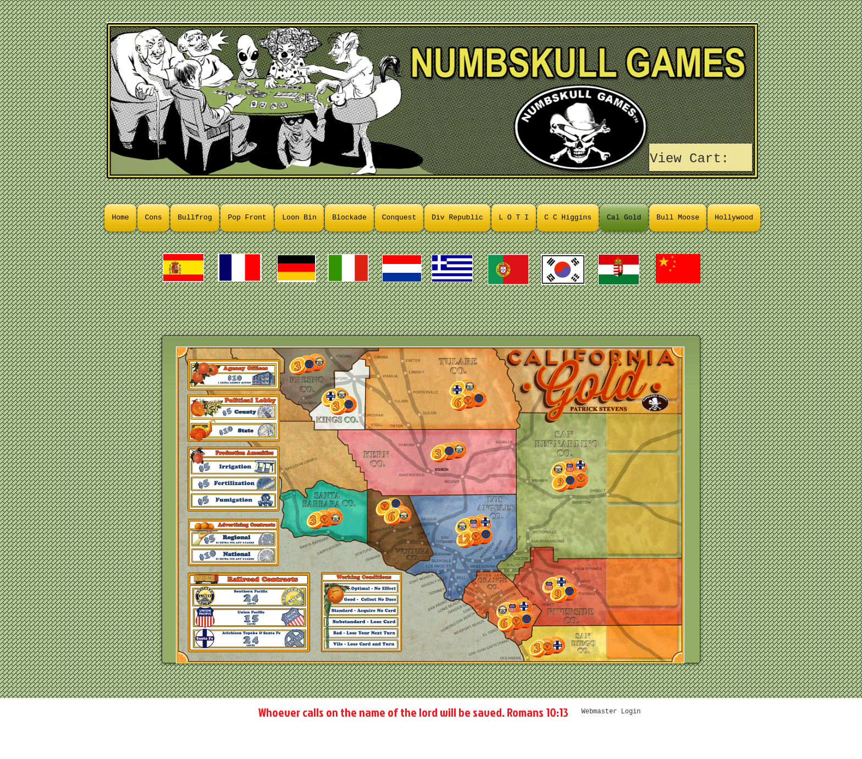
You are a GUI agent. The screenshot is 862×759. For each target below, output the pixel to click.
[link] (701, 158)
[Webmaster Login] (611, 711)
